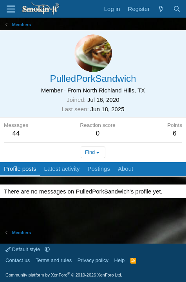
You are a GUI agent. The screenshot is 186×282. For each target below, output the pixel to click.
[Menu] (11, 9)
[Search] (176, 9)
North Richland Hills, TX (114, 90)
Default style (23, 249)
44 (16, 133)
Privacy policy (93, 260)
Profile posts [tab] (20, 168)
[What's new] (161, 9)
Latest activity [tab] (62, 168)
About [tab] (125, 168)
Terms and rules (54, 260)
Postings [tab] (98, 168)
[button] (47, 249)
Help (119, 260)
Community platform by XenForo (63, 275)
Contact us (17, 260)
